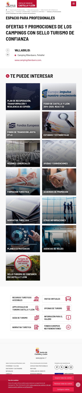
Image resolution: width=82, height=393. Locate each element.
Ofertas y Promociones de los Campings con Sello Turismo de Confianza (33, 12)
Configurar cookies (63, 389)
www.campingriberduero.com (28, 60)
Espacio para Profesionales (17, 10)
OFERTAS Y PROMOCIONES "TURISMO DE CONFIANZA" (30, 11)
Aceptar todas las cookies (63, 378)
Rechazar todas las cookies (63, 383)
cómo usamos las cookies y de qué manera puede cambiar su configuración (29, 386)
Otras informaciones (33, 10)
